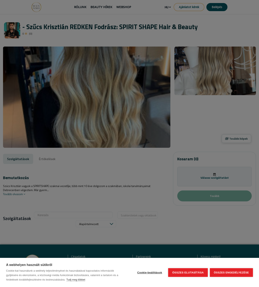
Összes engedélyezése (231, 272)
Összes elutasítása (188, 272)
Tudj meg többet (75, 279)
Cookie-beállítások (149, 272)
